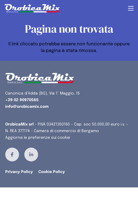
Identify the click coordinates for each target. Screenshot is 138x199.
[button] (130, 8)
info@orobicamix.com (27, 107)
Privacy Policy (19, 172)
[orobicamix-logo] (32, 8)
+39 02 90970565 (22, 100)
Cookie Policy (51, 172)
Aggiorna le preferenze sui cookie (37, 138)
